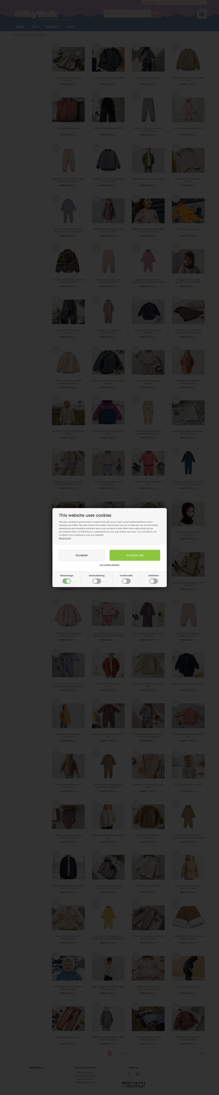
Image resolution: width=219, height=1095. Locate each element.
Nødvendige (66, 579)
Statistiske (153, 579)
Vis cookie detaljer (110, 564)
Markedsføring (97, 579)
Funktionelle (126, 579)
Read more (65, 538)
